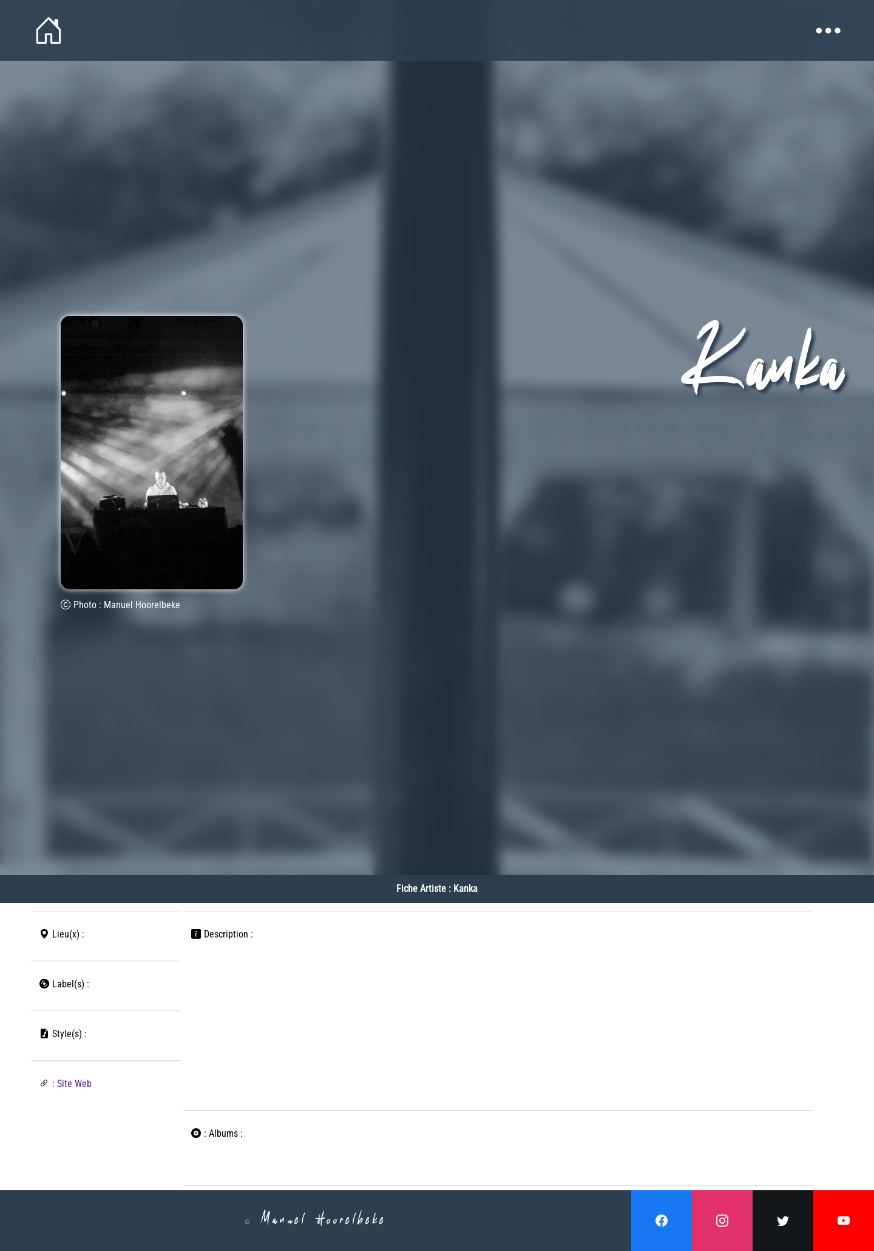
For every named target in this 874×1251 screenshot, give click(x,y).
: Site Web (72, 1083)
